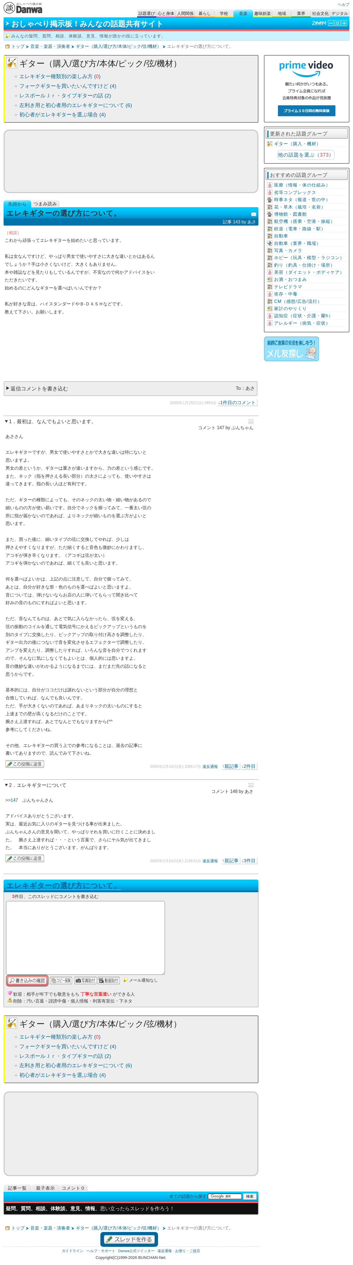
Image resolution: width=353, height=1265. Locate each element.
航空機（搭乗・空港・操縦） (304, 221)
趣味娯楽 (262, 13)
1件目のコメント (238, 402)
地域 (282, 13)
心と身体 (166, 13)
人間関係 (185, 13)
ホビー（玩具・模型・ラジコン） (309, 257)
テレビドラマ (288, 286)
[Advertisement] (131, 351)
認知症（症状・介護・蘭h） (303, 315)
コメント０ (73, 1188)
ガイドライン (72, 1251)
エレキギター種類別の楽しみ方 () (60, 76)
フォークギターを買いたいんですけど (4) (67, 86)
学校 (224, 13)
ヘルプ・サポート (101, 1251)
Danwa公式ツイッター (136, 1251)
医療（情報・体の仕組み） (302, 185)
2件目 (250, 766)
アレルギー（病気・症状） (302, 323)
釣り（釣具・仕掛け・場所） (304, 265)
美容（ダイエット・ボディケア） (309, 272)
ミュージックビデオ (131, 160)
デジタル (339, 13)
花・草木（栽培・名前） (300, 207)
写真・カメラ (288, 250)
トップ (18, 46)
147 (14, 800)
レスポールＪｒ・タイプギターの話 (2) (65, 95)
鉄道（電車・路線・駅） (300, 228)
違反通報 (210, 766)
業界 (301, 13)
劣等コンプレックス (295, 192)
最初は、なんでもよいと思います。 (56, 421)
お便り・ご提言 (187, 1251)
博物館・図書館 (290, 214)
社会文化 (320, 13)
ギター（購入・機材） (297, 143)
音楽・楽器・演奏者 (50, 46)
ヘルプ (343, 4)
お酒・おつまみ (290, 279)
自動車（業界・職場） (297, 243)
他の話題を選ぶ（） (306, 155)
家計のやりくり (290, 308)
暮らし (205, 13)
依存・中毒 (286, 294)
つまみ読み (45, 203)
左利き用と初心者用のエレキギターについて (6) (75, 105)
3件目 (250, 860)
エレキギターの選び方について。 (63, 885)
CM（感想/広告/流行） (298, 301)
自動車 (281, 236)
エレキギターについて (41, 785)
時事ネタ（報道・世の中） (302, 199)
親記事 (231, 766)
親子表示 (45, 1188)
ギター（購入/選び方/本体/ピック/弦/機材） (118, 46)
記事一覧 (17, 1188)
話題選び (146, 13)
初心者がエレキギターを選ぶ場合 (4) (62, 114)
